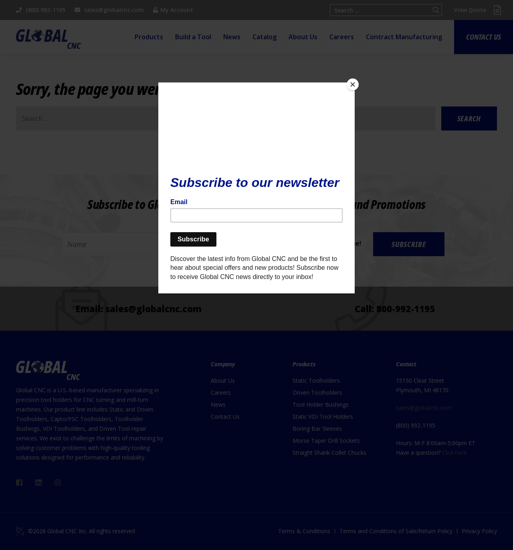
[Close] (353, 84)
